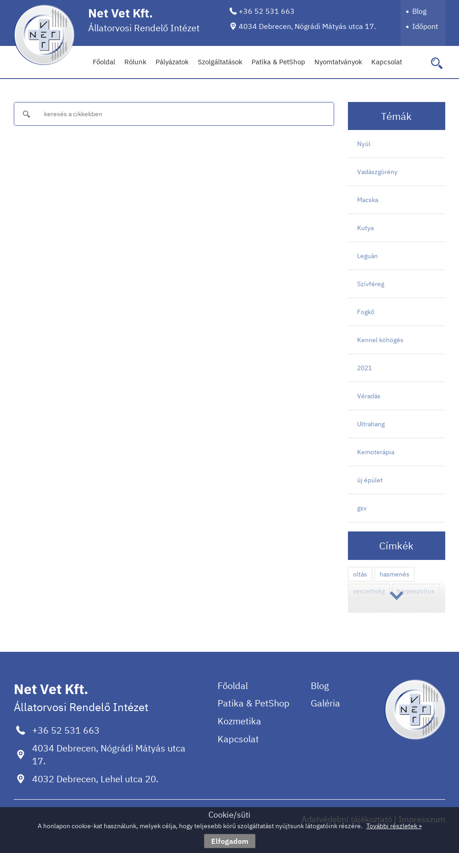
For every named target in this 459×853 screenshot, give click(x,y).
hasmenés (394, 574)
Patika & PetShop (278, 61)
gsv (362, 508)
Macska (367, 200)
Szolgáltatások (220, 61)
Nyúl (363, 144)
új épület (370, 480)
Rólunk (135, 61)
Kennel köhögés (380, 340)
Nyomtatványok (338, 61)
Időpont (425, 26)
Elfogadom (229, 841)
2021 (364, 368)
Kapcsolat (386, 61)
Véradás (369, 396)
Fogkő (366, 312)
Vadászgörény (377, 172)
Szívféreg (370, 284)
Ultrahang (371, 424)
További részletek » (394, 826)
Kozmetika (239, 721)
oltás (360, 574)
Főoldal (104, 61)
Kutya (365, 228)
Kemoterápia (375, 452)
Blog (419, 11)
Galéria (325, 703)
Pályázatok (172, 61)
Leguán (367, 256)
